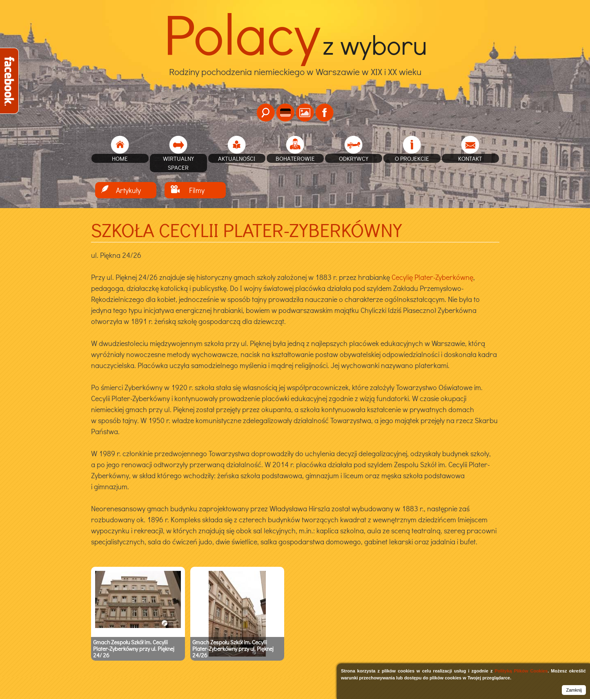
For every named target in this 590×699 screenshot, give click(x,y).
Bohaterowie (295, 158)
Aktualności (236, 158)
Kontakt (470, 158)
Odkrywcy (353, 158)
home (120, 158)
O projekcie (412, 158)
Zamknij (574, 690)
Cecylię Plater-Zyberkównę (431, 277)
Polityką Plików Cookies (521, 670)
